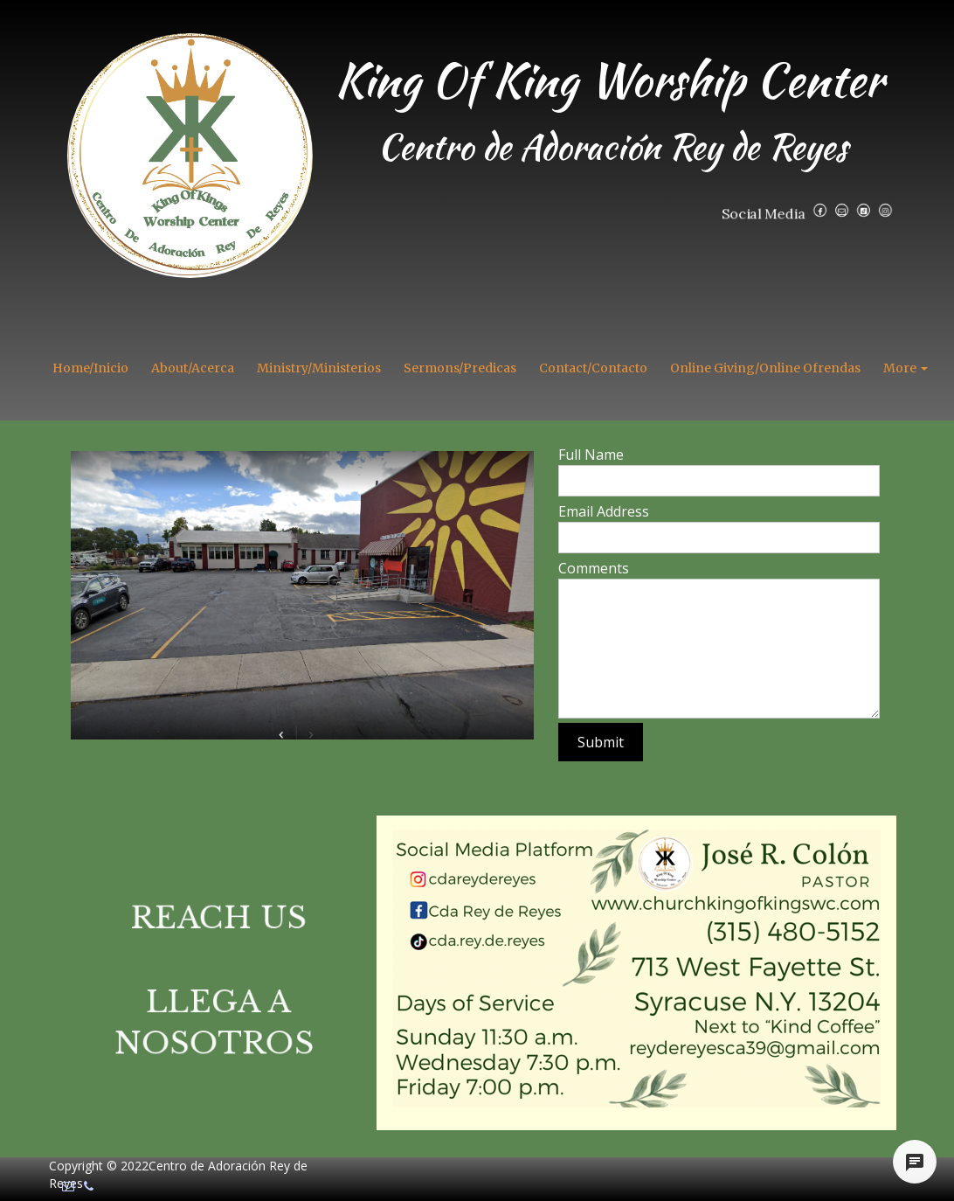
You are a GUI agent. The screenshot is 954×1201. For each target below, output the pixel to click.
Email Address (603, 511)
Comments (593, 568)
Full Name (591, 454)
